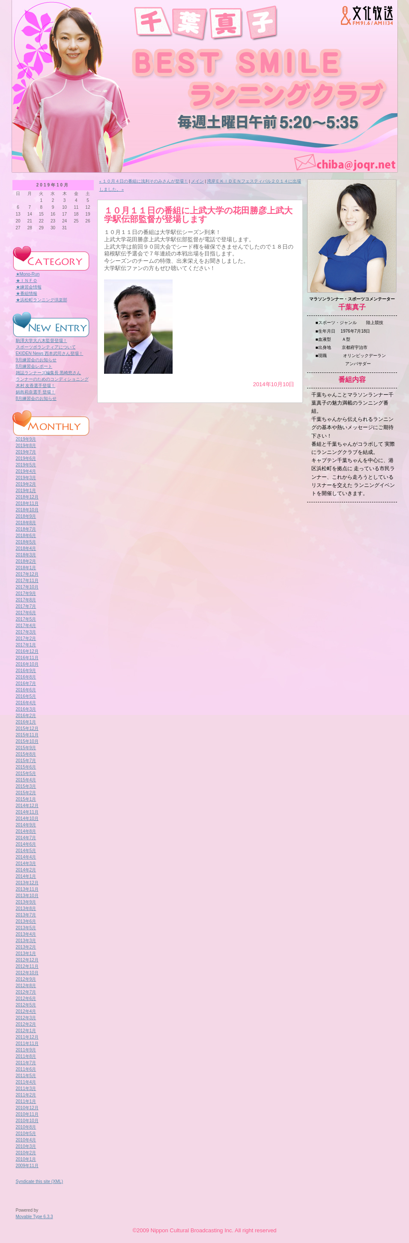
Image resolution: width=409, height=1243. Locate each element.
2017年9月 (26, 593)
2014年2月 (26, 870)
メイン (197, 181)
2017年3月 (26, 632)
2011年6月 (26, 1069)
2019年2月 (26, 484)
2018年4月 (26, 548)
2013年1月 (26, 953)
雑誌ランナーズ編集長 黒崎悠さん (48, 372)
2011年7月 (26, 1062)
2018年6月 (26, 535)
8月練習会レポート (34, 366)
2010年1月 (26, 1159)
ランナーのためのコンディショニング (52, 379)
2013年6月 (26, 921)
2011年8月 (26, 1056)
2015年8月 (26, 754)
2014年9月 (26, 825)
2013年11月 (27, 889)
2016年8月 (26, 677)
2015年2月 (26, 792)
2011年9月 (26, 1050)
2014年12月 (27, 805)
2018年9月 (26, 516)
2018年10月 (27, 509)
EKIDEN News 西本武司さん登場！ (50, 353)
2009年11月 (27, 1165)
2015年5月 (26, 773)
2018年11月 (27, 503)
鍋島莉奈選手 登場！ (36, 392)
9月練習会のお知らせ (36, 359)
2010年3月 (26, 1146)
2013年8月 (26, 908)
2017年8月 (26, 599)
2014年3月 (26, 863)
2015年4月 (26, 780)
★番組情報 (26, 293)
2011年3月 (26, 1088)
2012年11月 (27, 966)
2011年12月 (27, 1037)
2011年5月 (26, 1075)
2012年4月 (26, 1011)
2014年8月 (26, 831)
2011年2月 (26, 1095)
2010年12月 (27, 1107)
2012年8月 (26, 985)
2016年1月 (26, 722)
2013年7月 (26, 915)
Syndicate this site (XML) (39, 1181)
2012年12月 (27, 960)
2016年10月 (27, 664)
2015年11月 (27, 735)
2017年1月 (26, 645)
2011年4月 (26, 1082)
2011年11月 (27, 1043)
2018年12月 (27, 497)
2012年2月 (26, 1024)
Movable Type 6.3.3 (34, 1216)
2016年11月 (27, 657)
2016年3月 (26, 709)
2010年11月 (27, 1114)
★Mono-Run (28, 274)
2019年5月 (26, 464)
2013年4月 (26, 934)
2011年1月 (26, 1101)
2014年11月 (27, 812)
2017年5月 (26, 619)
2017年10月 (27, 587)
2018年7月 (26, 529)
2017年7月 (26, 606)
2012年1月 (26, 1030)
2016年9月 (26, 670)
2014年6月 (26, 844)
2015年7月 (26, 760)
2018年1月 (26, 567)
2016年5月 (26, 696)
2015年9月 (26, 747)
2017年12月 (27, 574)
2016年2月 (26, 715)
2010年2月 (26, 1152)
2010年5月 (26, 1133)
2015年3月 (26, 786)
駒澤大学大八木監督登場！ (41, 340)
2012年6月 (26, 998)
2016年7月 (26, 683)
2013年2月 (26, 947)
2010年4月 (26, 1140)
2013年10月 (27, 895)
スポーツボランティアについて (46, 347)
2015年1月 (26, 799)
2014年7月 (26, 837)
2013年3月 (26, 940)
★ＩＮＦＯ (26, 280)
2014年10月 (27, 818)
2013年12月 (27, 882)
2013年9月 (26, 902)
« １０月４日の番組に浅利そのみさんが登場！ (143, 181)
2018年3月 (26, 554)
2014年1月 (26, 876)
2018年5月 (26, 542)
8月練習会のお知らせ (36, 398)
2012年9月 (26, 979)
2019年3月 (26, 477)
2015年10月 (27, 741)
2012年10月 (27, 972)
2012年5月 (26, 1005)
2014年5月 (26, 850)
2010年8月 (26, 1127)
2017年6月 (26, 612)
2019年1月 (26, 490)
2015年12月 (27, 728)
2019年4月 (26, 471)
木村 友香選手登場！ (36, 385)
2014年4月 (26, 857)
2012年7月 (26, 992)
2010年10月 (27, 1120)
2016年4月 (26, 702)
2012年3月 (26, 1017)
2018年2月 (26, 561)
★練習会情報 (29, 287)
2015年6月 (26, 767)
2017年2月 (26, 638)
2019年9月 (26, 439)
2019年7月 (26, 452)
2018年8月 (26, 522)
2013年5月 (26, 927)
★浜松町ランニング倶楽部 (41, 299)
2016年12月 (27, 651)
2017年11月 (27, 580)
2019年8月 (26, 445)
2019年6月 (26, 458)
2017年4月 (26, 625)
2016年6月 (26, 690)
